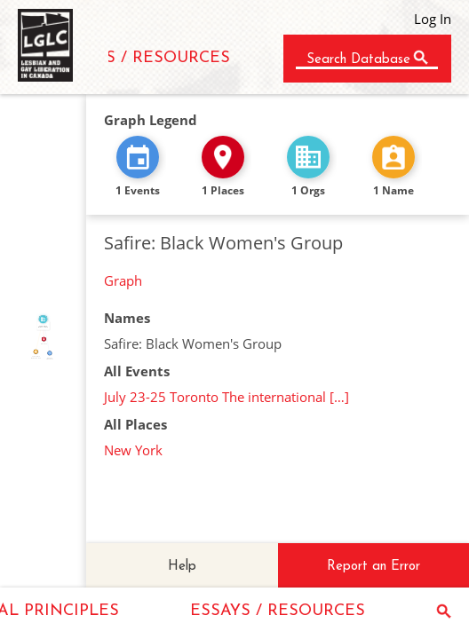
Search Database (358, 60)
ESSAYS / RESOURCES (142, 58)
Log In (432, 19)
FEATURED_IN (47, 335)
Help (182, 566)
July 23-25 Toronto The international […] (226, 397)
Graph (123, 280)
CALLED (38, 336)
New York (133, 450)
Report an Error (373, 566)
